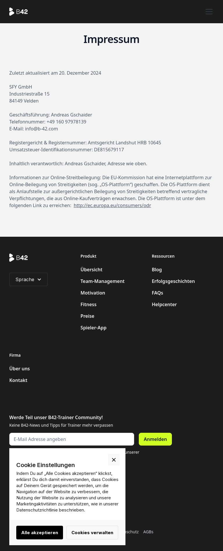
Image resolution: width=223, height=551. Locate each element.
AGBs (148, 531)
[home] (21, 11)
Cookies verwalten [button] (92, 532)
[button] (208, 12)
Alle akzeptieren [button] (39, 532)
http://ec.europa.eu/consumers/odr (112, 205)
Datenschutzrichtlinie (37, 510)
